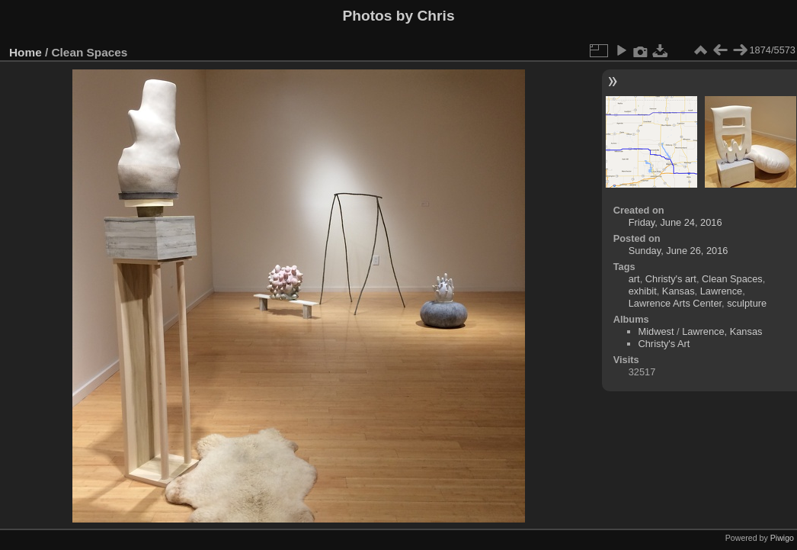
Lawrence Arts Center (675, 303)
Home (25, 52)
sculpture (747, 303)
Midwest (656, 331)
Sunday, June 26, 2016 (678, 250)
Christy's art (670, 279)
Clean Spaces (732, 279)
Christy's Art (664, 343)
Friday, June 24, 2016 (675, 222)
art (634, 279)
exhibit (643, 291)
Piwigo (782, 537)
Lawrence (721, 291)
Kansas (678, 291)
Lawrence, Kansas (722, 331)
